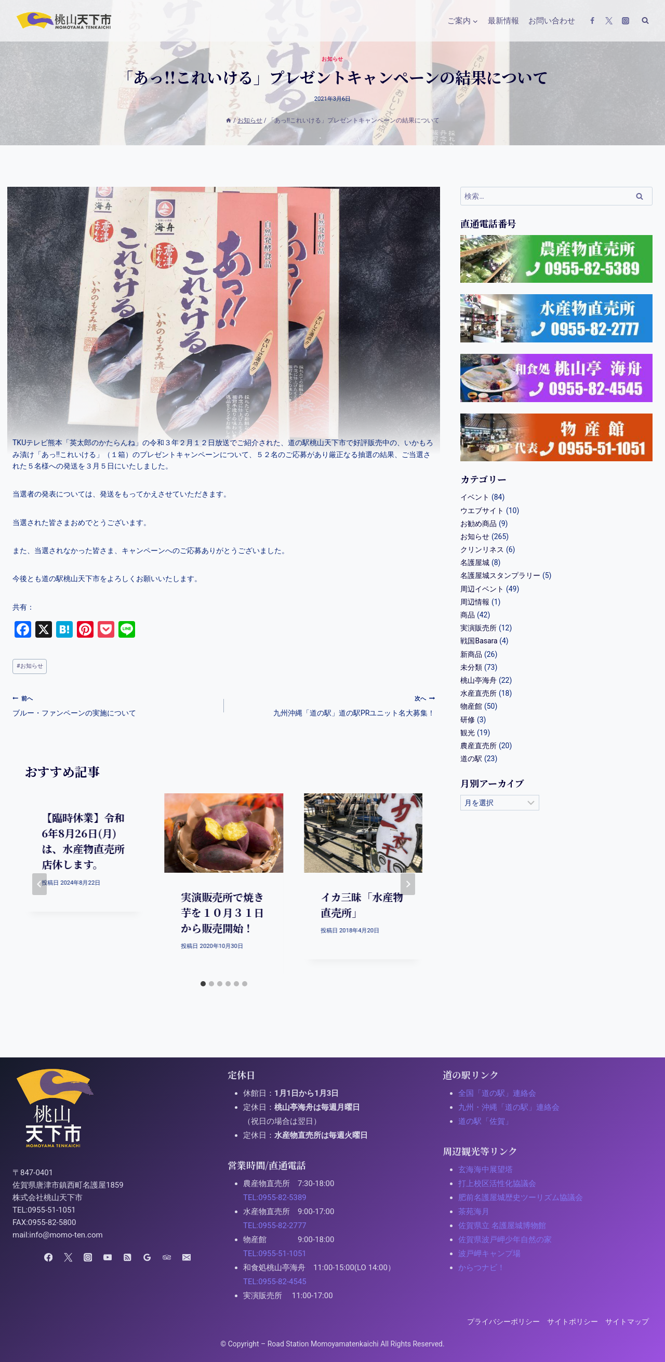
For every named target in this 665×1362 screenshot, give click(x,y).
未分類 (471, 667)
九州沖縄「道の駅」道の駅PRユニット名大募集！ (333, 704)
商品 (467, 615)
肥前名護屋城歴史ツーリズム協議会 (520, 1197)
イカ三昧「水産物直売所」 (362, 904)
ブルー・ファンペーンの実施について (114, 704)
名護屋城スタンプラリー (500, 575)
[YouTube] (107, 1257)
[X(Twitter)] (609, 20)
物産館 (471, 706)
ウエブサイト (482, 510)
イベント (474, 497)
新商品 (471, 654)
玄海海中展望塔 (485, 1169)
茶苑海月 (473, 1211)
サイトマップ (627, 1321)
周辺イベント (482, 589)
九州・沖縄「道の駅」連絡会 (509, 1107)
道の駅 (471, 758)
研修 (467, 720)
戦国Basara (478, 641)
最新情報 (503, 20)
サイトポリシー (572, 1321)
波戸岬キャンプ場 (489, 1253)
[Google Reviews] (146, 1257)
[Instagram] (625, 20)
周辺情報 (474, 602)
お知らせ (332, 59)
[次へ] (408, 884)
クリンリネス (482, 549)
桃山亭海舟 (478, 680)
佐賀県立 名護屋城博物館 (502, 1225)
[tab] (203, 983)
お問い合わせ (551, 20)
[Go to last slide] (39, 884)
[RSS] (127, 1257)
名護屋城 (474, 562)
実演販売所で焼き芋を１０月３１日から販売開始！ (222, 912)
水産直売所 (478, 693)
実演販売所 (478, 628)
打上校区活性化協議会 (497, 1183)
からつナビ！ (481, 1267)
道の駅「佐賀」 (485, 1121)
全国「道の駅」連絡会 (497, 1093)
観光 (467, 732)
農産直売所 (478, 745)
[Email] (186, 1257)
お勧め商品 (478, 523)
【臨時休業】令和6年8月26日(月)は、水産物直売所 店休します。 (88, 841)
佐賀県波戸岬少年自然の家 (505, 1239)
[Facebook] (592, 20)
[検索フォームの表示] (645, 20)
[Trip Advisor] (166, 1257)
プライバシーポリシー (503, 1321)
